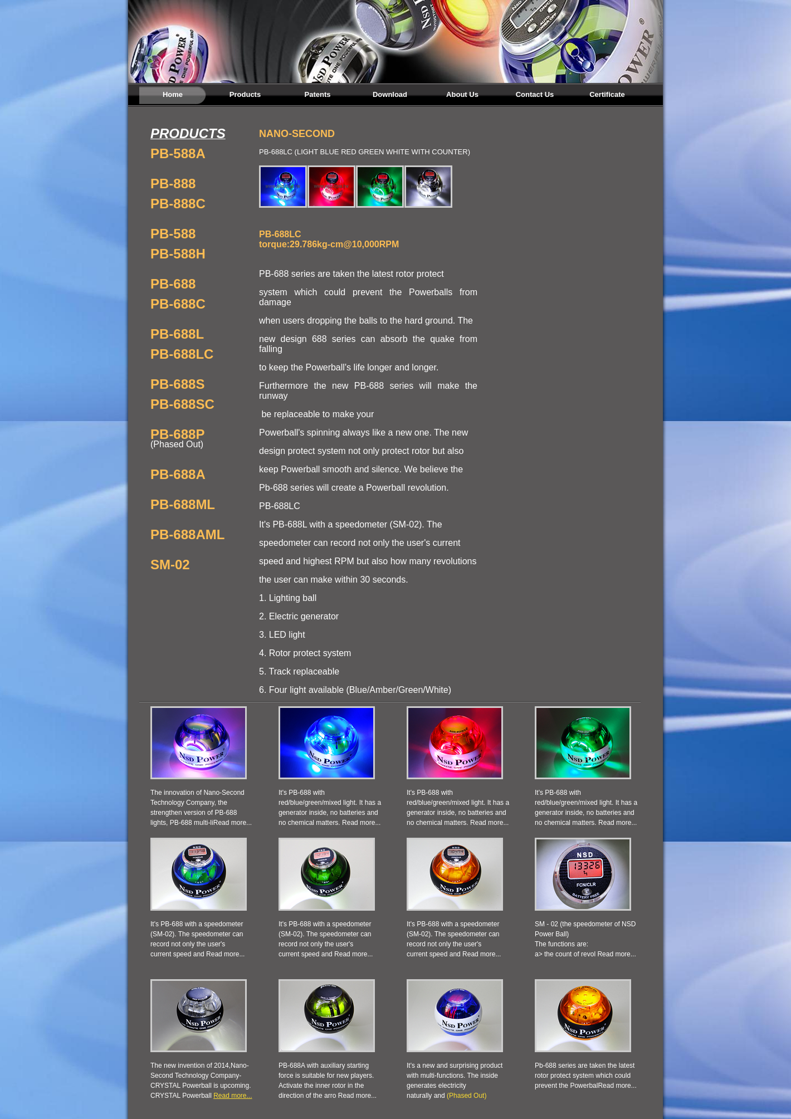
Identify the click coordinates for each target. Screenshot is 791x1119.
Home (173, 94)
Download (390, 94)
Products (245, 94)
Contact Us (535, 94)
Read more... (232, 823)
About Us (462, 94)
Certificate (607, 94)
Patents (318, 94)
